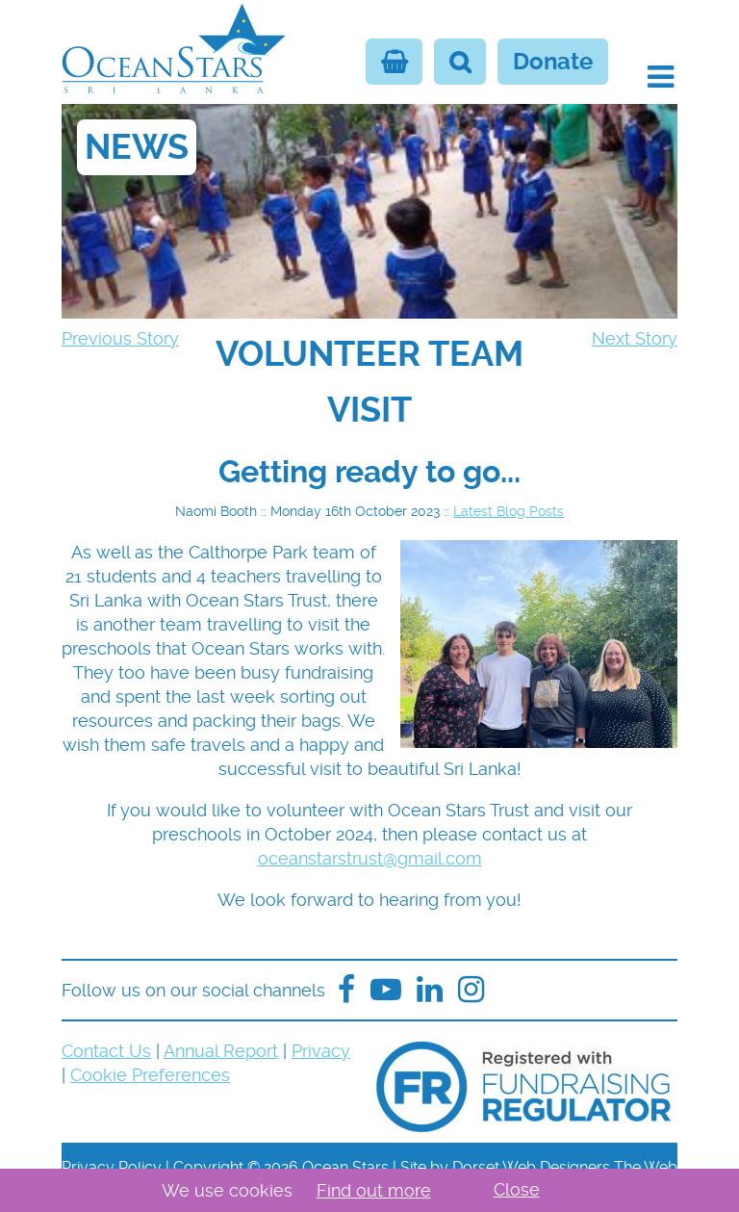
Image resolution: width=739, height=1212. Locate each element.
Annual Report (221, 1051)
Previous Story (120, 338)
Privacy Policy (112, 1167)
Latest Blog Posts (508, 511)
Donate (553, 61)
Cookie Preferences (150, 1075)
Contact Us (106, 1051)
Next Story (634, 338)
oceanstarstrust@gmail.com (370, 858)
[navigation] (369, 382)
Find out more (374, 1190)
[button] (660, 77)
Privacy (321, 1051)
